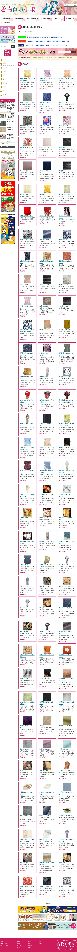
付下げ (5, 75)
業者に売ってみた (4, 945)
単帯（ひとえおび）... (46, 839)
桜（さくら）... (24, 770)
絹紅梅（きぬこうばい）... (47, 631)
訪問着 (5, 67)
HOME (2, 941)
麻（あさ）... (23, 608)
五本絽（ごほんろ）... (26, 678)
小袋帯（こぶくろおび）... (66, 815)
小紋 (4, 71)
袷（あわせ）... (44, 194)
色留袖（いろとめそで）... (47, 447)
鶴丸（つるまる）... (25, 631)
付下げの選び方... (44, 376)
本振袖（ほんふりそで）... (47, 216)
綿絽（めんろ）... (64, 239)
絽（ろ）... (62, 171)
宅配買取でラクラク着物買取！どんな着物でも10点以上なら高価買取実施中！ (48, 41)
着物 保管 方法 (43, 57)
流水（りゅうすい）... (46, 770)
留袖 (4, 59)
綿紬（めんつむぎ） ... (46, 147)
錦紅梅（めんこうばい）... (27, 239)
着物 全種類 (6, 18)
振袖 (4, 63)
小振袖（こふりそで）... (26, 216)
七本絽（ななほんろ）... (66, 306)
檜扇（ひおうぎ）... (25, 862)
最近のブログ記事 (5, 100)
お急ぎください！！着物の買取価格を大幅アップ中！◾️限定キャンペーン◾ (46, 45)
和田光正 (69, 57)
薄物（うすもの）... (64, 102)
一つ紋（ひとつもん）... (26, 564)
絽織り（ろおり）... (64, 284)
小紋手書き (34, 57)
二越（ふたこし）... (45, 749)
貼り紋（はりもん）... (65, 376)
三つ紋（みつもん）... (65, 329)
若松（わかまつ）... (45, 586)
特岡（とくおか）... (25, 586)
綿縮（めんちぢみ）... (46, 239)
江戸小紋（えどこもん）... (27, 125)
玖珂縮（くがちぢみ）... (46, 815)
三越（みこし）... (24, 749)
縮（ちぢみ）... (63, 147)
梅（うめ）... (43, 608)
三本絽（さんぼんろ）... (46, 284)
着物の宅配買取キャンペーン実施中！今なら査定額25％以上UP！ (45, 37)
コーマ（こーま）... (64, 564)
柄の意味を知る (45, 18)
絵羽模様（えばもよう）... (47, 541)
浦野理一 (63, 57)
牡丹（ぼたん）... (64, 862)
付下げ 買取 (52, 57)
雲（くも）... (43, 725)
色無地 (59, 57)
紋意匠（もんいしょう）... (27, 102)
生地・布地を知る (32, 18)
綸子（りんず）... (24, 171)
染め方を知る (19, 18)
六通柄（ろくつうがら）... (66, 770)
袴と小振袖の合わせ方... (66, 400)
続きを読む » (23, 88)
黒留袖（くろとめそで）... (66, 447)
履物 (4, 95)
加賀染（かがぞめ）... (46, 886)
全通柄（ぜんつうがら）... (47, 564)
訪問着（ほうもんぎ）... (66, 194)
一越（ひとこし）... (64, 749)
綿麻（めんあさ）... (64, 125)
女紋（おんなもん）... (46, 306)
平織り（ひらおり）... (46, 125)
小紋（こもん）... (24, 284)
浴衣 (4, 87)
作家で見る (58, 18)
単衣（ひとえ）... (24, 194)
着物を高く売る (71, 18)
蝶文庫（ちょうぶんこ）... (47, 517)
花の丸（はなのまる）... (66, 586)
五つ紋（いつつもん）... (46, 678)
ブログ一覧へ (5, 144)
